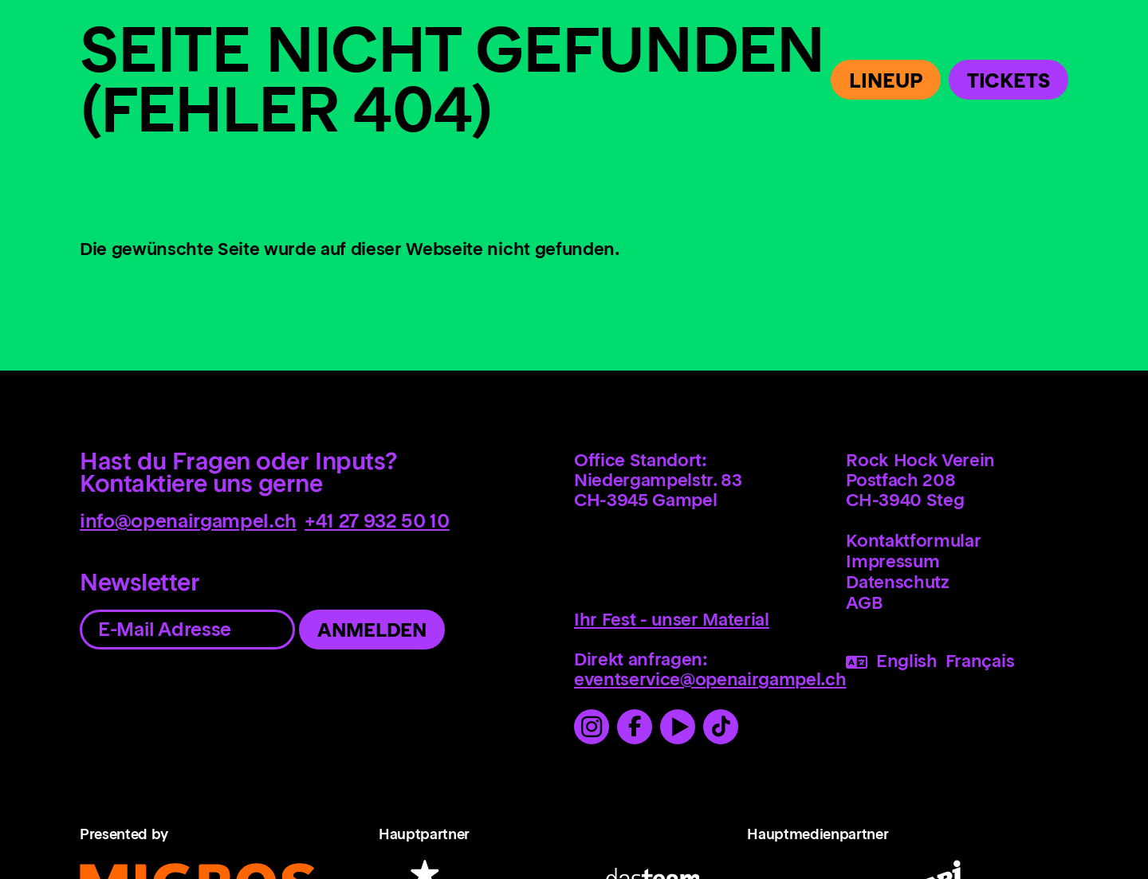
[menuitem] (961, 540)
